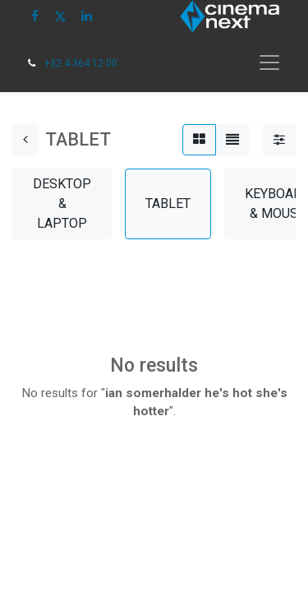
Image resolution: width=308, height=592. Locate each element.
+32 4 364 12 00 (80, 63)
